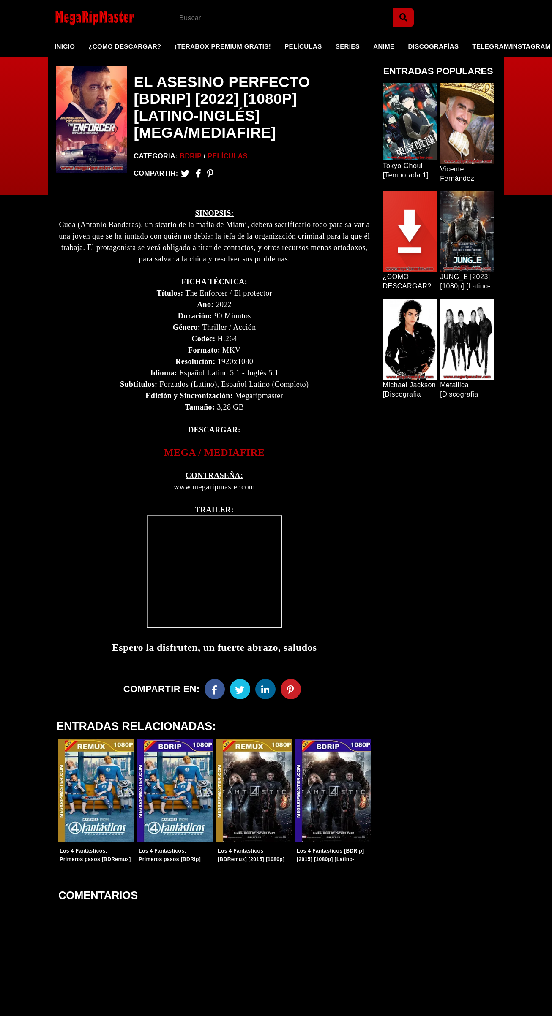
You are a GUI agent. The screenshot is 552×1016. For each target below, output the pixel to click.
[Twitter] (185, 173)
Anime (383, 46)
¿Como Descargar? (124, 46)
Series (348, 46)
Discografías (433, 46)
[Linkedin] (265, 689)
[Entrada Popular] (410, 121)
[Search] (403, 17)
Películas (303, 46)
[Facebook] (214, 689)
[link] (214, 453)
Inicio (65, 46)
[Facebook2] (198, 173)
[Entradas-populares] (96, 791)
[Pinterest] (210, 173)
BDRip (191, 156)
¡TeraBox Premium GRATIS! (223, 46)
